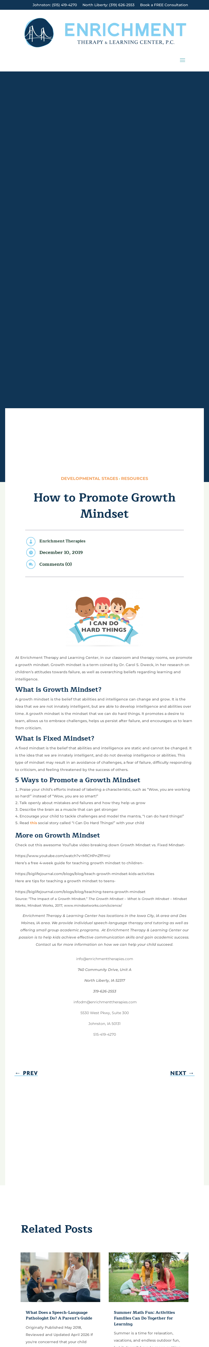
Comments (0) (55, 564)
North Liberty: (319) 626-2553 (108, 5)
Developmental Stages (89, 478)
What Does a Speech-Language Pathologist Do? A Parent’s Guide (59, 1315)
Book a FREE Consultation (164, 5)
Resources (134, 478)
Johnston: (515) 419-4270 (55, 5)
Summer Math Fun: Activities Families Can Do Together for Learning (144, 1318)
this (33, 823)
